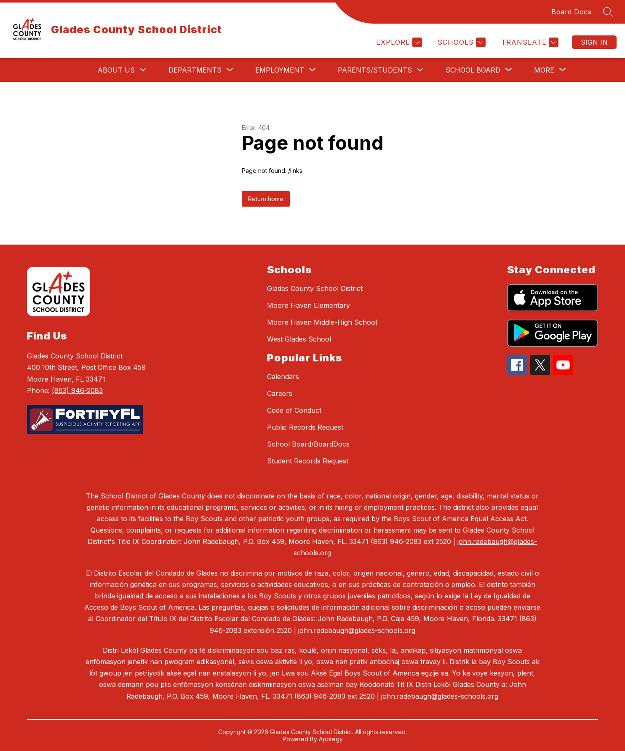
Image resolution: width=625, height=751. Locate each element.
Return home (265, 198)
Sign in (594, 42)
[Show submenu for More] (544, 70)
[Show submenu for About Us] (116, 70)
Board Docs (571, 12)
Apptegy (331, 739)
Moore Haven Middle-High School (322, 322)
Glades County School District (315, 288)
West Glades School (299, 339)
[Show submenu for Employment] (279, 70)
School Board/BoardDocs (308, 444)
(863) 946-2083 (77, 390)
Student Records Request (307, 461)
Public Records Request (305, 427)
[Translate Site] (528, 42)
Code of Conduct (294, 410)
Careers (279, 393)
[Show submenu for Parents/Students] (375, 70)
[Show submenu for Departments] (195, 70)
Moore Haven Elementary (308, 305)
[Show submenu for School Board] (473, 70)
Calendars (283, 376)
